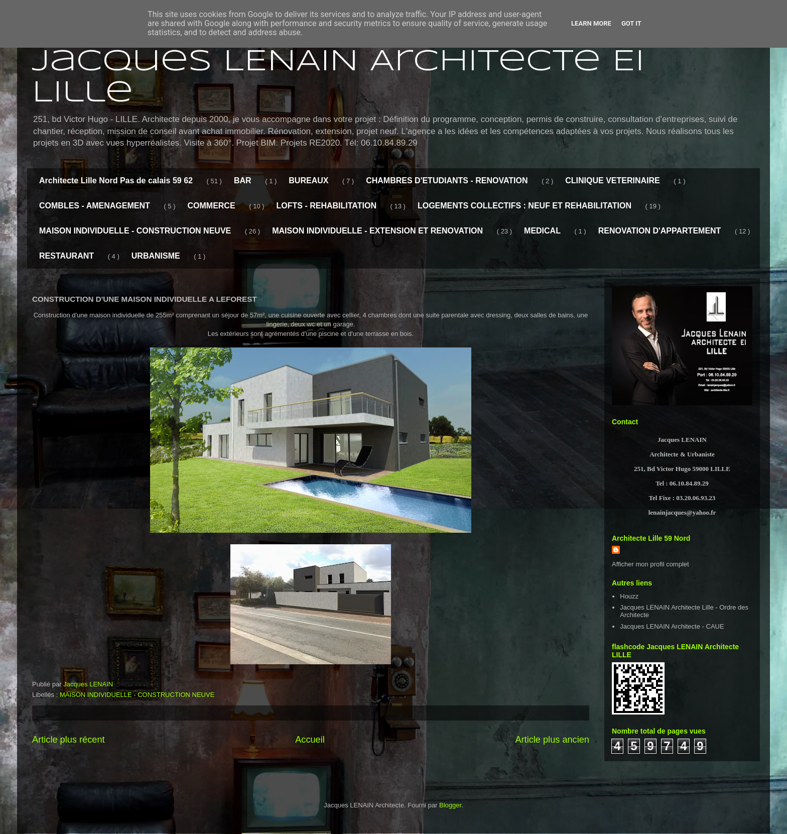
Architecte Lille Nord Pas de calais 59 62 (116, 180)
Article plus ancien (552, 740)
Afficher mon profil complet (650, 564)
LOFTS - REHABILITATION (326, 205)
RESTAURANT (66, 256)
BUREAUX (308, 180)
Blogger (450, 805)
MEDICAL (542, 230)
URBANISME (156, 256)
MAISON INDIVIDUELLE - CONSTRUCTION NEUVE (135, 230)
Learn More (591, 23)
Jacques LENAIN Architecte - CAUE (672, 626)
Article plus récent (68, 740)
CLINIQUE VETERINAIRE (612, 180)
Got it (631, 23)
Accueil (310, 740)
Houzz (629, 596)
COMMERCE (211, 205)
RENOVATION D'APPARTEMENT (659, 230)
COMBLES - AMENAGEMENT (94, 205)
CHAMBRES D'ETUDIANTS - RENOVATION (447, 180)
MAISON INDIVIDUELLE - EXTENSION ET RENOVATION (377, 230)
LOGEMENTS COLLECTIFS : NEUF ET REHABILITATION (524, 205)
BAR (242, 180)
